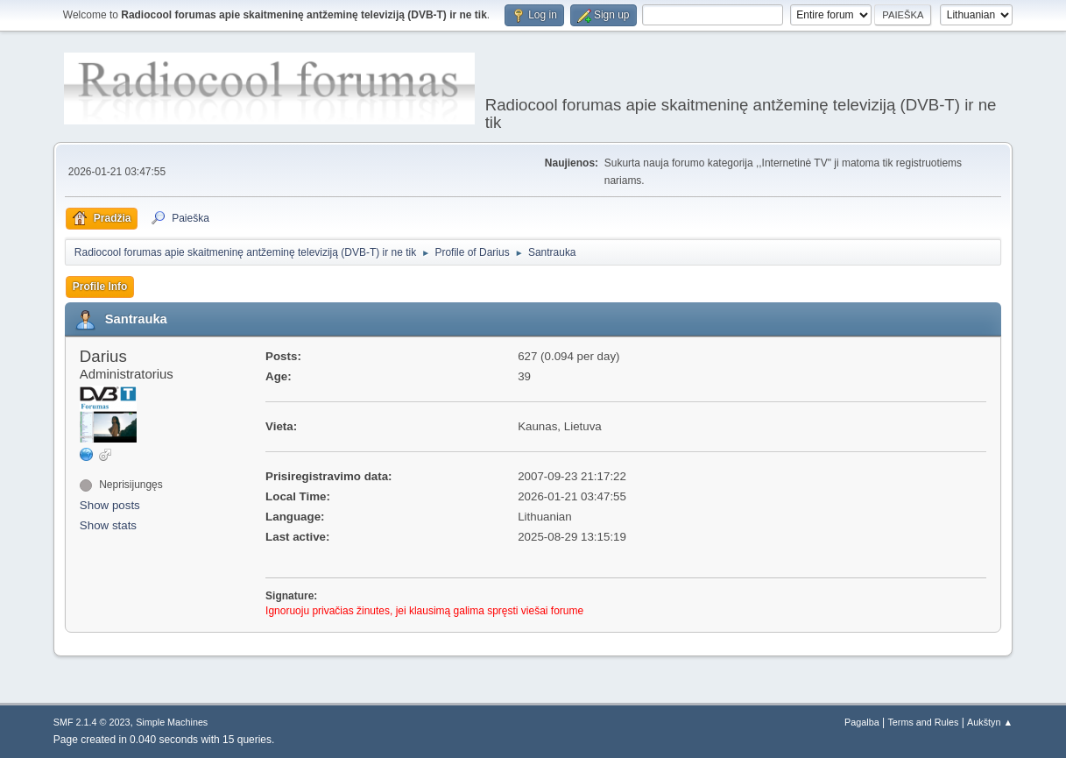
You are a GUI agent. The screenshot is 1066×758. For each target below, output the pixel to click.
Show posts (110, 505)
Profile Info (100, 286)
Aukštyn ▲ (990, 722)
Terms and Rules (922, 722)
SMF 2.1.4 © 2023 (92, 722)
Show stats (108, 525)
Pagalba (861, 722)
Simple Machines (172, 722)
